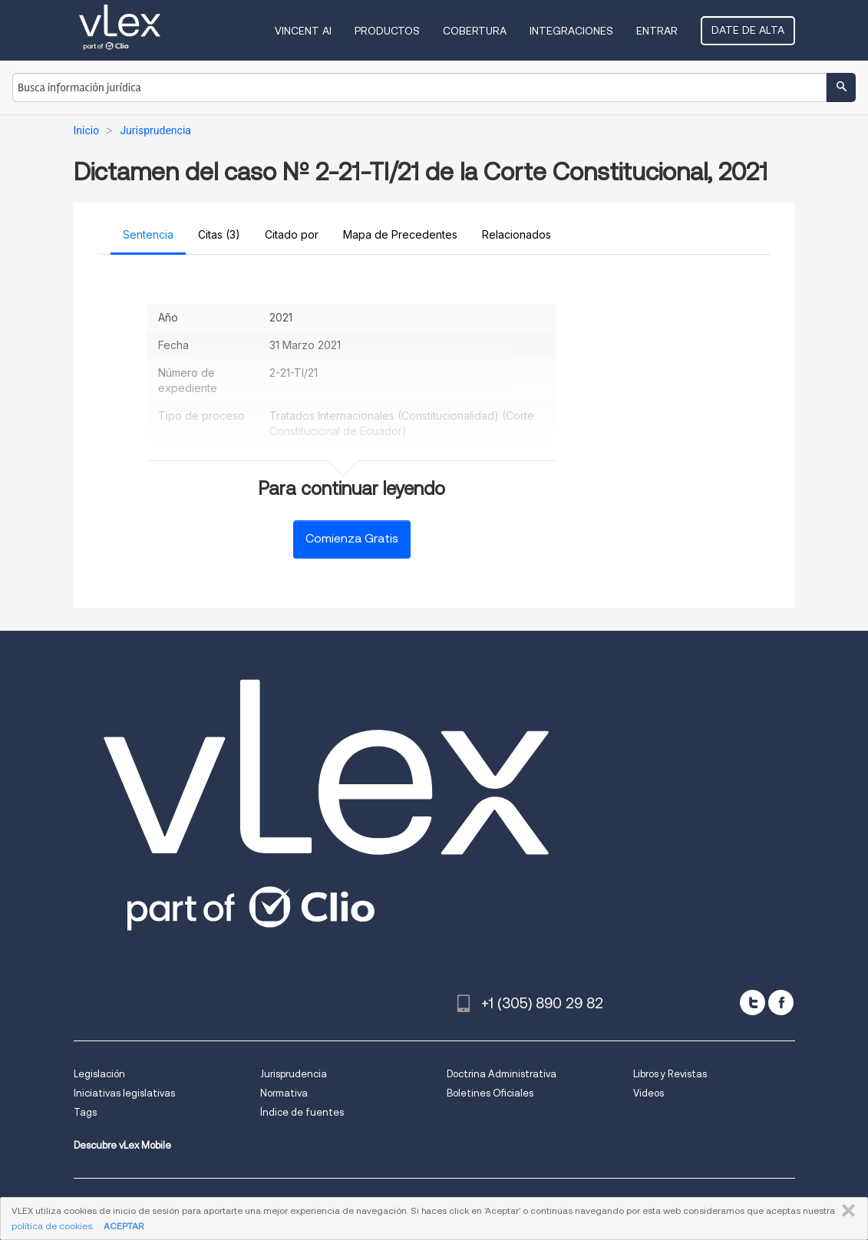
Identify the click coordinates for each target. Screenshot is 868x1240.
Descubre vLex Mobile (122, 1145)
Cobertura (475, 31)
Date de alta (747, 30)
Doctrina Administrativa (501, 1074)
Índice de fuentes (302, 1112)
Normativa (284, 1093)
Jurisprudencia (293, 1074)
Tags (85, 1112)
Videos (648, 1093)
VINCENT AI (303, 31)
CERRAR (845, 1211)
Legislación (99, 1074)
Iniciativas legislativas (124, 1093)
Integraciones (571, 31)
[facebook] (781, 1002)
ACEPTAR (124, 1226)
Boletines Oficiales (490, 1093)
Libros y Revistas (670, 1074)
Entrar (657, 31)
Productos (387, 31)
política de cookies (52, 1226)
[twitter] (752, 1002)
